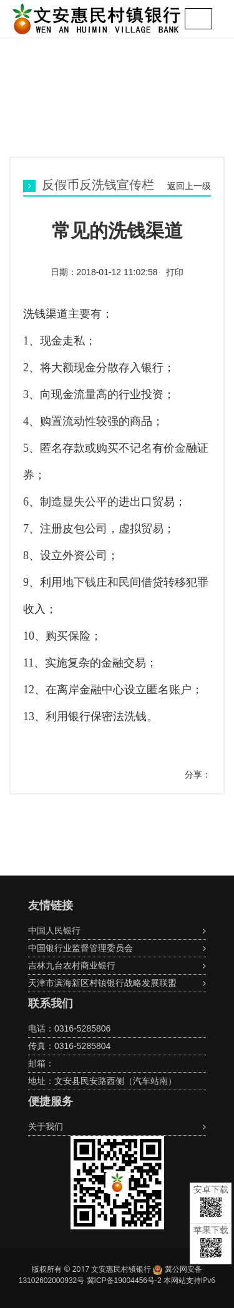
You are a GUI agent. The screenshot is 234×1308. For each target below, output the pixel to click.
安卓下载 (210, 1201)
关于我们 (45, 1126)
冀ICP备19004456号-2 (124, 1280)
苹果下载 (210, 1241)
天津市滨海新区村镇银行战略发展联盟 (102, 983)
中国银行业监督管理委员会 (80, 948)
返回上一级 (189, 186)
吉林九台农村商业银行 (71, 965)
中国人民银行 (54, 930)
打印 (174, 272)
